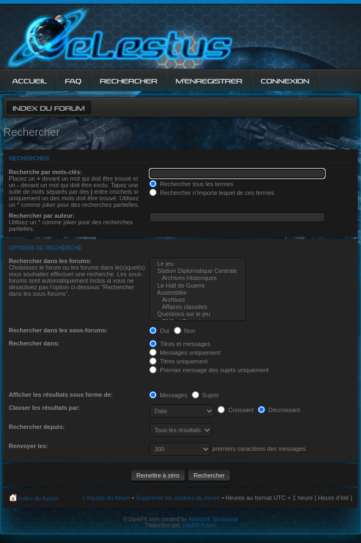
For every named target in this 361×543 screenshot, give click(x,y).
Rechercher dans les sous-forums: (58, 330)
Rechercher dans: (34, 343)
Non (184, 330)
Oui (159, 330)
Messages (168, 395)
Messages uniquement (184, 352)
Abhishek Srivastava (213, 519)
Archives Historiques (197, 278)
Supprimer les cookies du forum (178, 497)
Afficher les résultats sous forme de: (61, 394)
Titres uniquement (178, 361)
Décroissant (279, 410)
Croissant (236, 410)
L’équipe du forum (106, 497)
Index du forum (49, 107)
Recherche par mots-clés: (45, 172)
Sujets (205, 395)
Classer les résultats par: (44, 407)
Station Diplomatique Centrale (197, 271)
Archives (197, 299)
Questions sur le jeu (197, 314)
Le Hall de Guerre (197, 285)
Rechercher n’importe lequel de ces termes (211, 192)
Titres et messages (179, 344)
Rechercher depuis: (37, 426)
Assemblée (197, 292)
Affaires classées (197, 307)
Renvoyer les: (28, 446)
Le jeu (197, 263)
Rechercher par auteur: (42, 215)
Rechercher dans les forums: (50, 261)
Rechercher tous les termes (191, 184)
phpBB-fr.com (199, 525)
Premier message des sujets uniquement (208, 370)
